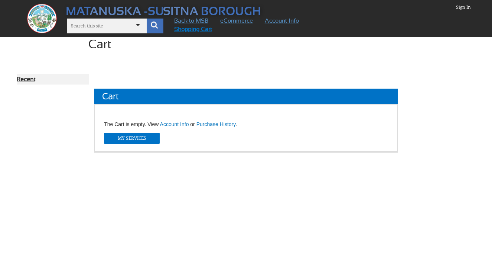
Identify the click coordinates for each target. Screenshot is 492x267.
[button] (155, 26)
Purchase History (216, 124)
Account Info (174, 124)
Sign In (463, 7)
